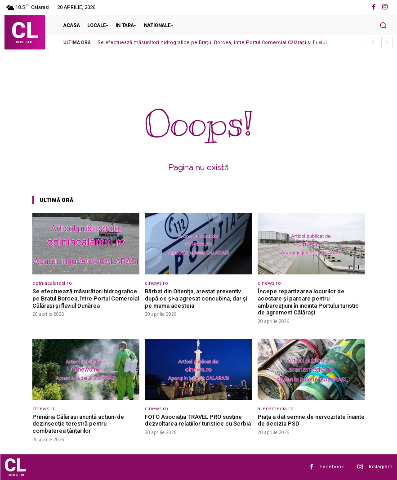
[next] (387, 42)
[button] (383, 25)
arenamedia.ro (276, 408)
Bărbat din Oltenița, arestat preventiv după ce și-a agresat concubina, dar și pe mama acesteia (196, 298)
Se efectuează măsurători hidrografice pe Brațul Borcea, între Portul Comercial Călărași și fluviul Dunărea (85, 298)
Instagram (381, 467)
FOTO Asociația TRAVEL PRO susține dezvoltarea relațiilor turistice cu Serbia (198, 420)
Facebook (332, 467)
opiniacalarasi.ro (52, 282)
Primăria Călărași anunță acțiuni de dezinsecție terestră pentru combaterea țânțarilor (78, 423)
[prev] (372, 42)
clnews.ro (156, 282)
